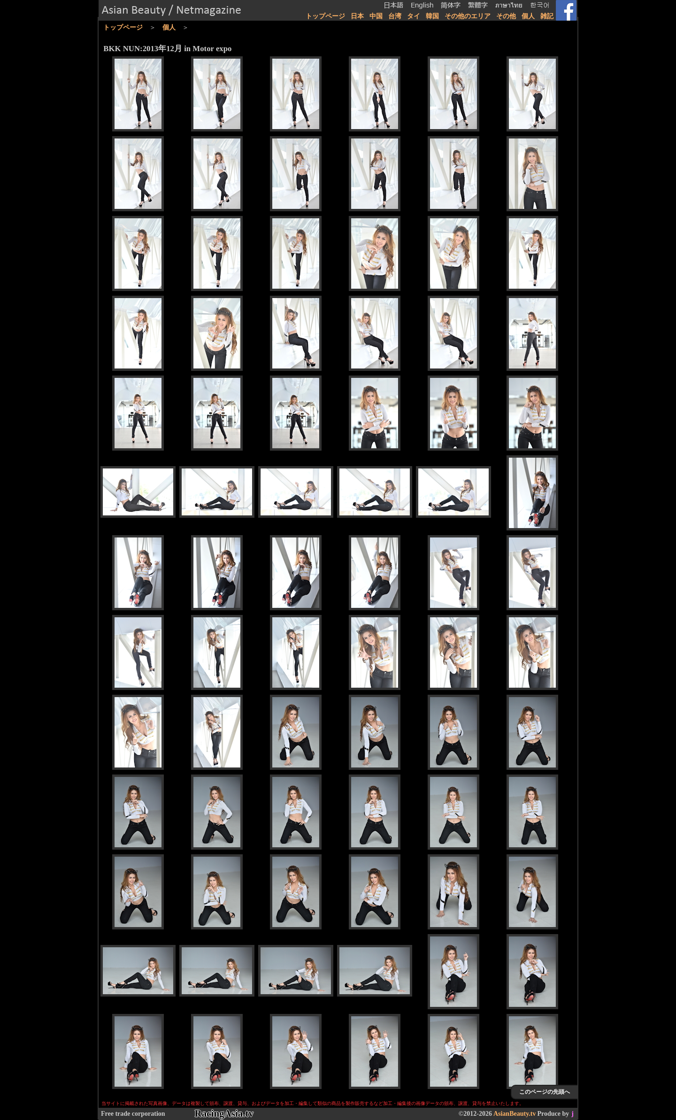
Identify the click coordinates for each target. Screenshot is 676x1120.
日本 (357, 16)
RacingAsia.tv (224, 1113)
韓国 (432, 16)
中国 (376, 16)
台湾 (394, 16)
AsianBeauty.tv (514, 1113)
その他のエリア (468, 16)
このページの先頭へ (544, 1092)
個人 (528, 16)
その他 (506, 16)
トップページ (325, 16)
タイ (413, 16)
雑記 (546, 16)
